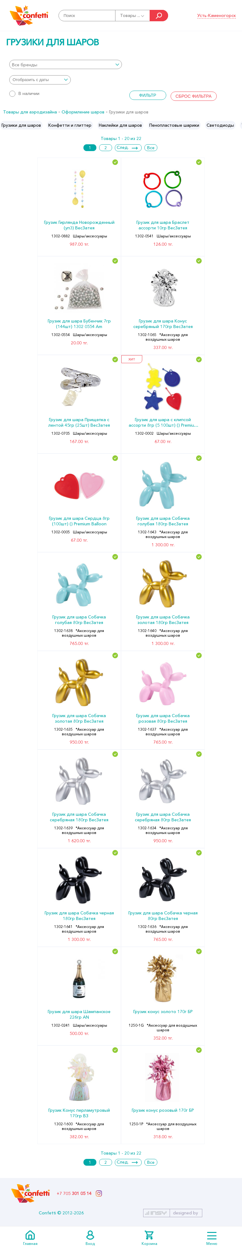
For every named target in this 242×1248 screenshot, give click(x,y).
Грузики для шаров (21, 125)
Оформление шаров (83, 112)
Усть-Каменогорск (216, 15)
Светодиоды (220, 125)
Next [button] (237, 125)
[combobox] (65, 64)
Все (151, 147)
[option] (21, 125)
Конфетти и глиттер (69, 125)
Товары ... (132, 15)
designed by (185, 1213)
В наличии (24, 93)
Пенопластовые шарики (174, 125)
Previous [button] (5, 125)
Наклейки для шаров (120, 125)
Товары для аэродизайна (30, 112)
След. (123, 147)
